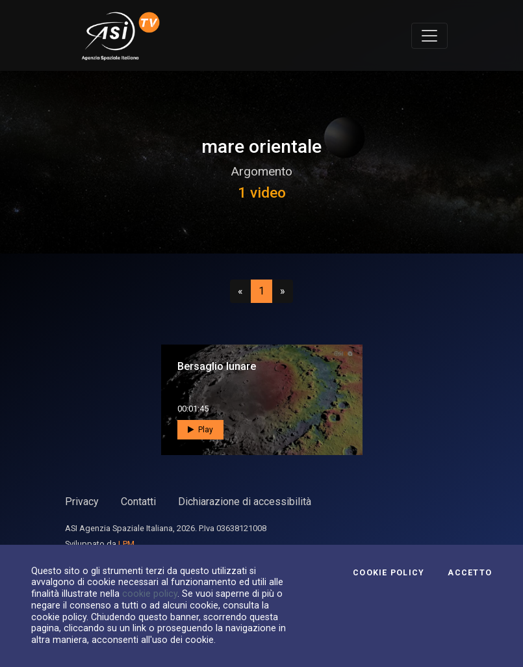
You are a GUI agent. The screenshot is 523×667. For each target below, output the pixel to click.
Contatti (138, 501)
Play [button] (200, 429)
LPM (126, 544)
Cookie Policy (388, 573)
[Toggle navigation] (429, 36)
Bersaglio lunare (216, 366)
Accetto (470, 573)
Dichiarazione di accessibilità (244, 501)
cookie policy (149, 593)
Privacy (82, 501)
